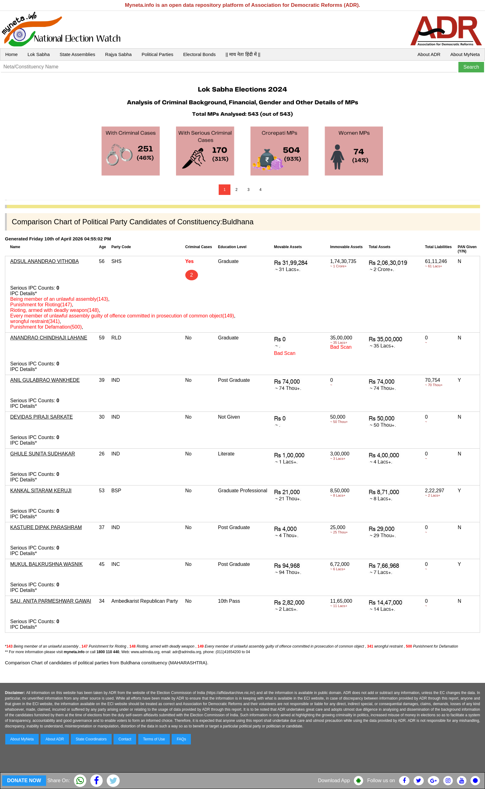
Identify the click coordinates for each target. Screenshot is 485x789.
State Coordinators (91, 739)
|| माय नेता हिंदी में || (242, 54)
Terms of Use (154, 739)
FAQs (181, 739)
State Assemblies (77, 54)
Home (11, 54)
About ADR (429, 54)
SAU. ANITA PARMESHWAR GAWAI (50, 601)
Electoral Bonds (199, 54)
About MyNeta (465, 54)
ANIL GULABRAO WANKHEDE (45, 380)
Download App (334, 780)
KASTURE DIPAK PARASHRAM (46, 527)
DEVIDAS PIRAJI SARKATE (41, 417)
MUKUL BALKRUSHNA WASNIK (46, 564)
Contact (124, 739)
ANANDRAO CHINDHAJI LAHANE (48, 337)
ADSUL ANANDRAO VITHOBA (44, 261)
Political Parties (158, 54)
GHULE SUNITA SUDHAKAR (42, 453)
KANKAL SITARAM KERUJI (40, 490)
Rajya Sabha (118, 54)
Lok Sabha (39, 54)
